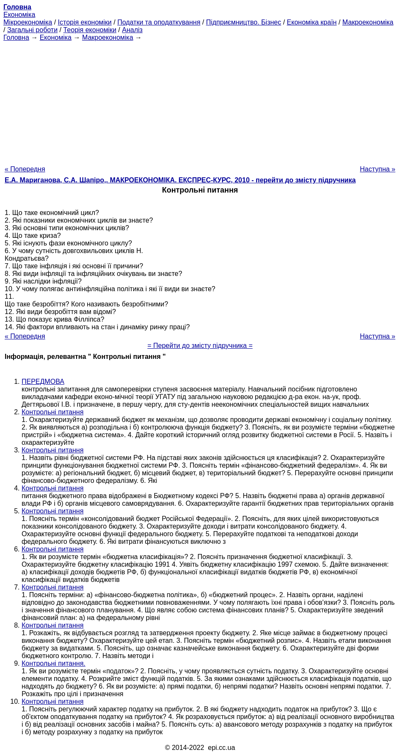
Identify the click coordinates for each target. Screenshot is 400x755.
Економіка (19, 14)
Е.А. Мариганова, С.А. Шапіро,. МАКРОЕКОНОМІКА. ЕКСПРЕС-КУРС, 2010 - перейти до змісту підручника (180, 180)
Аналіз (132, 29)
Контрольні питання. (54, 663)
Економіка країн (312, 22)
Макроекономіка (368, 22)
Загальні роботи (32, 29)
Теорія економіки (89, 29)
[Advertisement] (200, 100)
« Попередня (25, 169)
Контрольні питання (52, 412)
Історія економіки (85, 22)
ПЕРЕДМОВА (43, 381)
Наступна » (377, 169)
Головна (16, 37)
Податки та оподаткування (158, 22)
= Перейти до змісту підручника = (200, 345)
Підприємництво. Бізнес (243, 22)
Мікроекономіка (27, 22)
